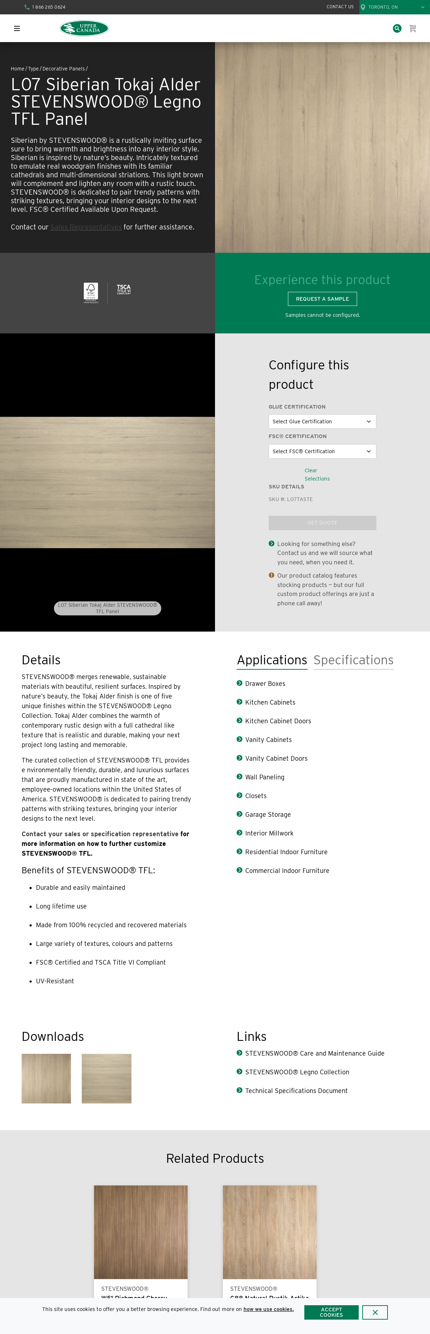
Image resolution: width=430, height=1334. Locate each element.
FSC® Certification (298, 436)
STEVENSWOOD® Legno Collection (297, 1072)
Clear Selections (317, 474)
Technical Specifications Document (296, 1090)
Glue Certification (297, 407)
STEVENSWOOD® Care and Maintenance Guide (315, 1053)
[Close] (375, 1312)
